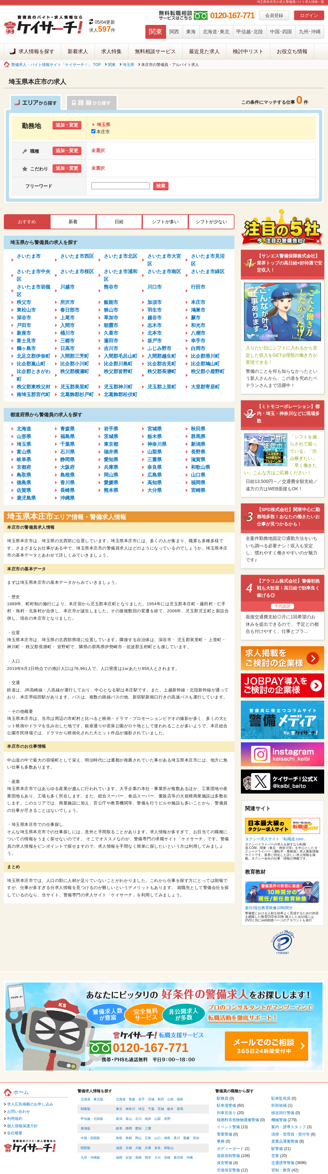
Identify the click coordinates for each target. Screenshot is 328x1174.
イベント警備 (228, 1127)
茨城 (161, 1109)
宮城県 (154, 428)
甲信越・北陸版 (92, 1119)
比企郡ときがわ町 (33, 375)
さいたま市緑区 (208, 271)
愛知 (138, 1128)
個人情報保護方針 (22, 1126)
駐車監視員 (281, 1098)
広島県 (154, 474)
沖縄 (189, 1157)
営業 (275, 1156)
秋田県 (198, 428)
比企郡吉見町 (161, 363)
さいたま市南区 (164, 271)
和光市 (198, 325)
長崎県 (67, 490)
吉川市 (111, 348)
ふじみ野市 (159, 348)
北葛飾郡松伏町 (120, 394)
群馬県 (198, 436)
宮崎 (167, 1157)
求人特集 (111, 51)
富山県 (24, 451)
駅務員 (222, 1098)
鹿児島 (178, 1157)
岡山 (138, 1138)
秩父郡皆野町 (118, 371)
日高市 (67, 348)
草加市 (111, 317)
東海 (191, 31)
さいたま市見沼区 (208, 259)
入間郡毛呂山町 (120, 356)
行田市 (198, 286)
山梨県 (154, 451)
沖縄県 (67, 498)
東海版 (85, 1128)
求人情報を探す (36, 51)
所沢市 (67, 302)
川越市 (67, 286)
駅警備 (277, 1148)
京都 (129, 1148)
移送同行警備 (282, 1113)
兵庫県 (111, 467)
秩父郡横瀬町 (74, 371)
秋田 (161, 1099)
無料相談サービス (155, 51)
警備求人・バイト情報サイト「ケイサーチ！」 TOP (56, 64)
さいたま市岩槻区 (33, 290)
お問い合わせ (18, 1111)
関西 (174, 31)
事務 (221, 1141)
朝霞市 (111, 325)
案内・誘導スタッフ (288, 1127)
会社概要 (14, 1133)
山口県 (198, 474)
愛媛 (186, 1138)
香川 (177, 1138)
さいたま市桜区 (77, 271)
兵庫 (148, 1148)
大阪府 (67, 467)
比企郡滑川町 (205, 356)
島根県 (67, 474)
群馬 (180, 1109)
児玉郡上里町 (161, 386)
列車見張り (226, 1113)
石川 (138, 1119)
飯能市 (111, 302)
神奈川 (130, 1109)
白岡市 (198, 348)
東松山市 (26, 310)
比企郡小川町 (74, 363)
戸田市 (24, 325)
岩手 (141, 1099)
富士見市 (26, 340)
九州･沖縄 (310, 31)
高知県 (154, 482)
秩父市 (24, 302)
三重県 (154, 459)
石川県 (67, 451)
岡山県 (111, 474)
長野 (167, 1119)
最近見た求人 (204, 51)
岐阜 (119, 1128)
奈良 (157, 1148)
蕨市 (196, 317)
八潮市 (198, 333)
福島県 (67, 436)
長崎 (138, 1157)
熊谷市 (111, 286)
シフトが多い (165, 221)
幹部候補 (279, 1105)
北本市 (154, 333)
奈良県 (154, 467)
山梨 (157, 1119)
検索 (160, 185)
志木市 (154, 325)
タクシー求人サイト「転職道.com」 (276, 839)
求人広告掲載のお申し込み (30, 1104)
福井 (148, 1119)
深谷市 (24, 317)
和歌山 (169, 1148)
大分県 (154, 490)
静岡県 (67, 459)
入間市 (67, 325)
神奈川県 (157, 444)
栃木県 (154, 436)
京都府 (24, 467)
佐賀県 (24, 490)
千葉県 (67, 444)
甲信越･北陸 (249, 31)
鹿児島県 (26, 498)
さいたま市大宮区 (164, 259)
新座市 (24, 333)
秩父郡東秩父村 (33, 386)
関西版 (85, 1148)
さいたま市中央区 (33, 275)
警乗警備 (224, 1134)
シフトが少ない (211, 221)
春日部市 (69, 310)
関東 (155, 31)
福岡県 (198, 482)
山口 (157, 1138)
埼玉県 (128, 64)
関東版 (85, 1109)
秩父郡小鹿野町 (208, 371)
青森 (132, 1099)
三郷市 (67, 340)
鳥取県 (24, 474)
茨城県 (111, 436)
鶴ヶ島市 (26, 348)
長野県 (198, 451)
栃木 (170, 1109)
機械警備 (279, 1120)
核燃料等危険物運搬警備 (238, 1120)
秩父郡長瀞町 (161, 371)
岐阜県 (24, 459)
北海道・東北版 (92, 1099)
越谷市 (154, 317)
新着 (73, 221)
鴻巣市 (198, 310)
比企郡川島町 (118, 363)
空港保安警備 (228, 1170)
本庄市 (100, 131)
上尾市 (67, 317)
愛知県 (111, 459)
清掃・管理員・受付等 (290, 1134)
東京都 (111, 444)
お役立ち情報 (292, 51)
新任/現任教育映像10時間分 (269, 908)
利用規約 (14, 1118)
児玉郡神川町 (118, 386)
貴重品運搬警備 (284, 1141)
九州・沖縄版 (90, 1157)
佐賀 (129, 1157)
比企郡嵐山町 (31, 363)
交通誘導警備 (282, 1163)
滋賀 (119, 1148)
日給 (119, 221)
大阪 (138, 1148)
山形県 (24, 436)
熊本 (148, 1157)
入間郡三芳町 (74, 356)
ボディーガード (230, 1148)
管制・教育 (281, 1170)
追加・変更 (67, 124)
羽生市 (154, 310)
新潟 (119, 1119)
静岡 (129, 1128)
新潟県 (198, 444)
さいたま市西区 (77, 256)
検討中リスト (248, 51)
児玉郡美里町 (74, 386)
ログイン (309, 15)
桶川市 (67, 333)
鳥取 (119, 1138)
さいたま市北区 (120, 256)
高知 (196, 1138)
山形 (170, 1099)
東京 (119, 1109)
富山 (129, 1119)
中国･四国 (281, 31)
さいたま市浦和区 (120, 275)
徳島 (167, 1138)
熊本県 (111, 490)
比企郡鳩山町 (205, 363)
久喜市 (111, 333)
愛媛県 (111, 482)
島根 (129, 1138)
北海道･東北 (216, 31)
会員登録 (274, 15)
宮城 (151, 1099)
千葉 (151, 1109)
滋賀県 (198, 459)
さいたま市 (29, 256)
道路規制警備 (228, 1156)
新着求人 (78, 51)
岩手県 (111, 428)
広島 (148, 1138)
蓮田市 (111, 340)
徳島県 (24, 482)
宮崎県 (198, 490)
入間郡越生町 (161, 356)
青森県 (67, 428)
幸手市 (198, 340)
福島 (180, 1099)
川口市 (154, 286)
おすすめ (27, 221)
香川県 (67, 482)
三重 (148, 1128)
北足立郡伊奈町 (33, 356)
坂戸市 (154, 340)
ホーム (21, 1092)
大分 (157, 1157)
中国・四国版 (90, 1138)
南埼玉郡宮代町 (33, 394)
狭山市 (111, 310)
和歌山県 (200, 467)
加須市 (154, 302)
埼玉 (141, 1109)
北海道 (24, 428)
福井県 (111, 451)
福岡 (119, 1157)
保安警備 (224, 1163)
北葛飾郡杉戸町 (77, 394)
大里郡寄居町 (205, 386)
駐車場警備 (226, 1105)
